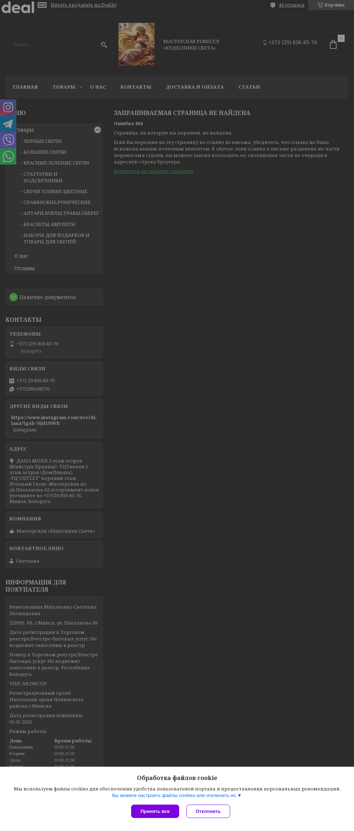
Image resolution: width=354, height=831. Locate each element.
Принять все (155, 811)
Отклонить (208, 811)
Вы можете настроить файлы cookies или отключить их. (174, 795)
